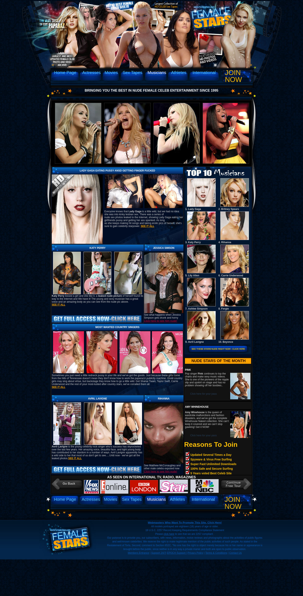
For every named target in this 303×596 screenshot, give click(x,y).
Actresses (91, 72)
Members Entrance (138, 552)
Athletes (178, 72)
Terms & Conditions (216, 552)
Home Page (65, 72)
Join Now (233, 76)
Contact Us (235, 552)
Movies (111, 72)
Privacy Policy (195, 552)
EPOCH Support (176, 552)
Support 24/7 (158, 552)
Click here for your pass (203, 393)
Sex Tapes (132, 72)
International (204, 72)
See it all (147, 226)
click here (169, 534)
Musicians (157, 72)
